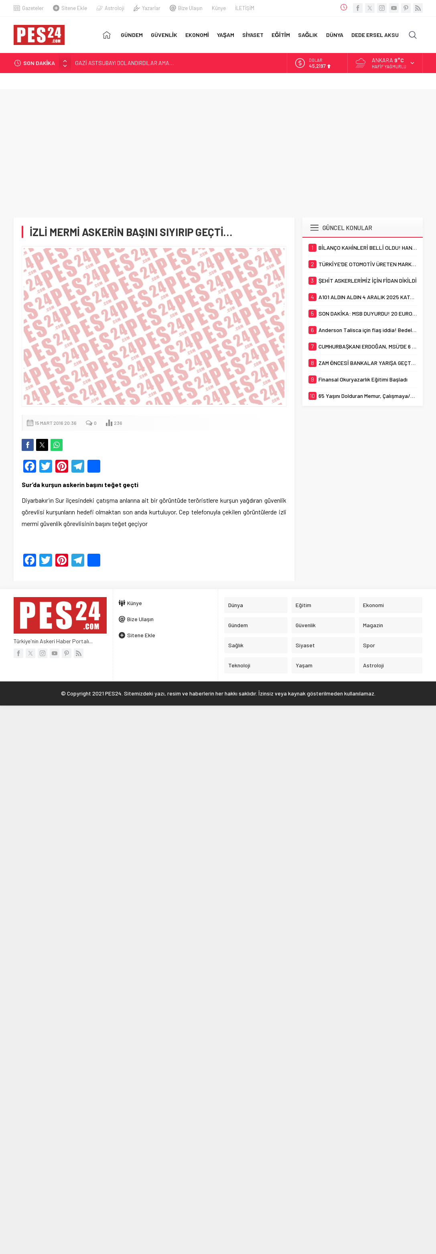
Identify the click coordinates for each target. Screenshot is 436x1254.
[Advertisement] (218, 149)
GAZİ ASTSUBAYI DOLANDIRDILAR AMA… (124, 62)
